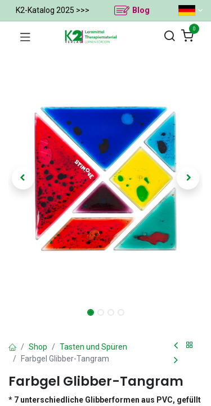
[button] (23, 178)
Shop (38, 346)
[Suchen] (169, 36)
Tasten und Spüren (93, 346)
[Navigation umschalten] (25, 36)
